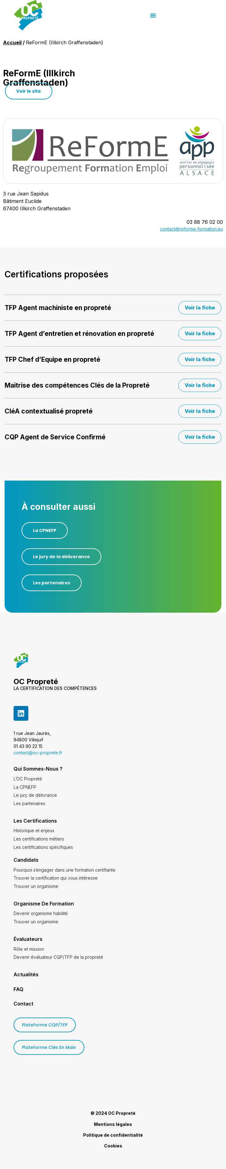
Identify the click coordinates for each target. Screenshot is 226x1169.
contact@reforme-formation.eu (191, 229)
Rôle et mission (29, 949)
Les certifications (35, 821)
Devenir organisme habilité (41, 913)
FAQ (18, 989)
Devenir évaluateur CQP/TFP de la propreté (58, 957)
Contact (23, 1004)
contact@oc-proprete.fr (38, 752)
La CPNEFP (25, 787)
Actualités (26, 974)
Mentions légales (113, 1124)
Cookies (113, 1145)
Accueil (12, 42)
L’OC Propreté (28, 778)
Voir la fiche (200, 307)
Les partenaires (29, 803)
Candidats (26, 860)
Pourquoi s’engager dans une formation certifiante (64, 870)
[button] (203, 15)
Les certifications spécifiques (43, 847)
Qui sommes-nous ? (38, 769)
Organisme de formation (44, 904)
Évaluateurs (28, 939)
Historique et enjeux (34, 830)
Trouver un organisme (36, 886)
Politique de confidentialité (113, 1135)
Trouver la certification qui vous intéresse (56, 878)
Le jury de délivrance (35, 795)
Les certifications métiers (39, 838)
